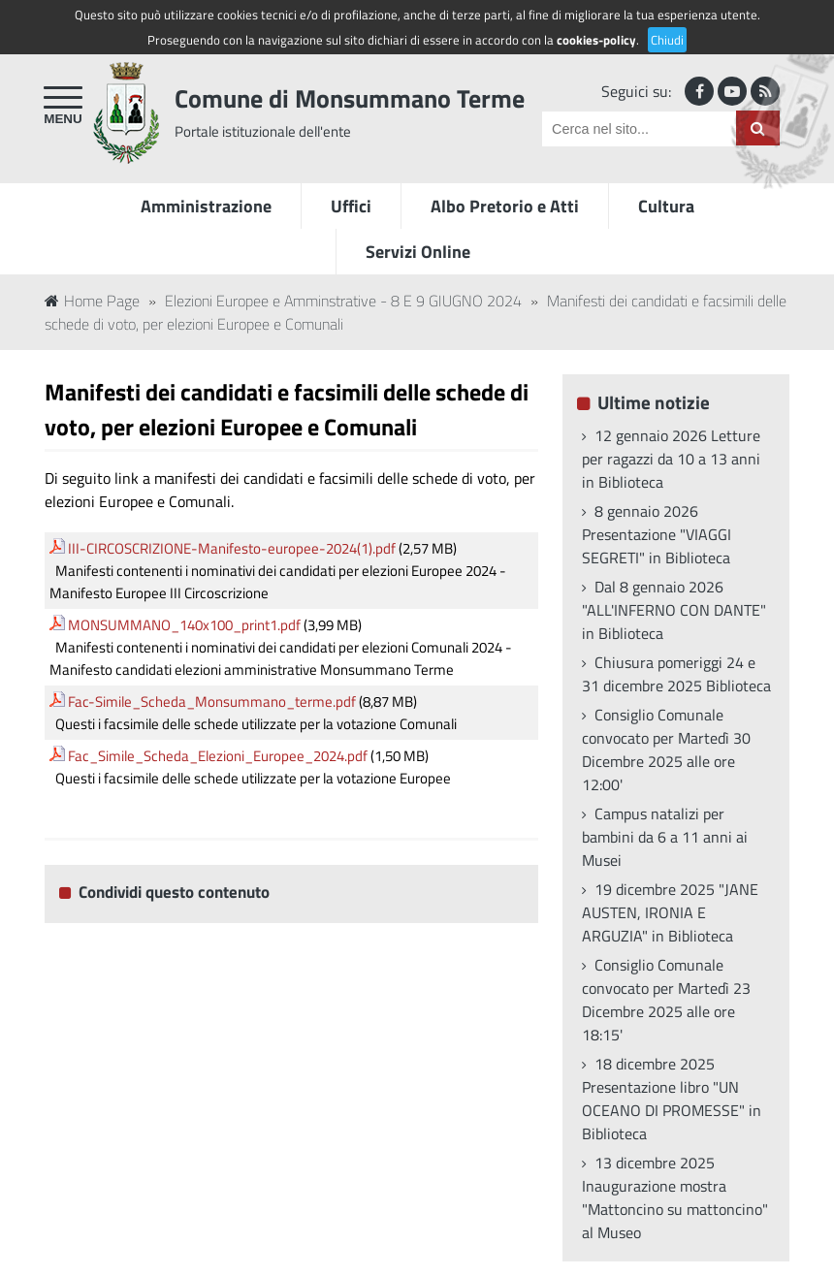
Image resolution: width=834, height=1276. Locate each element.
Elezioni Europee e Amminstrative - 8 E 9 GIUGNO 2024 (343, 300)
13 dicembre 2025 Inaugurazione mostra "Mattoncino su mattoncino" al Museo (675, 1197)
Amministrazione (206, 206)
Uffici (351, 206)
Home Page (92, 300)
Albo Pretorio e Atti (505, 206)
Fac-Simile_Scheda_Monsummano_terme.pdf (212, 701)
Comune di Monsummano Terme (350, 98)
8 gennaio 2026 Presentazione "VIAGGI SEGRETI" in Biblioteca (656, 534)
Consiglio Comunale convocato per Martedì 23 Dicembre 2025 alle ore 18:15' (666, 999)
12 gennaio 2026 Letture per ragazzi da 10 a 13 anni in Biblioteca (671, 459)
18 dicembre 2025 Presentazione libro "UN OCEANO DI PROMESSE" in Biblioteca (671, 1098)
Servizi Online (418, 252)
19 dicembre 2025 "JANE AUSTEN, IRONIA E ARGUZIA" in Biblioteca (670, 912)
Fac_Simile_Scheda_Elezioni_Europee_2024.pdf (218, 756)
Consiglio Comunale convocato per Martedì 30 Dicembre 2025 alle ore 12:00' (666, 749)
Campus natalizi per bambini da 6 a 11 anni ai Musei (665, 837)
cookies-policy (596, 39)
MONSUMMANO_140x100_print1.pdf (184, 625)
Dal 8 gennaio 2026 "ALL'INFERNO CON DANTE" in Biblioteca (674, 610)
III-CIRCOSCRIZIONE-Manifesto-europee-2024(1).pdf (232, 548)
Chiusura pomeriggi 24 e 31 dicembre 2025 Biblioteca (676, 674)
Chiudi (667, 39)
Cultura (666, 206)
